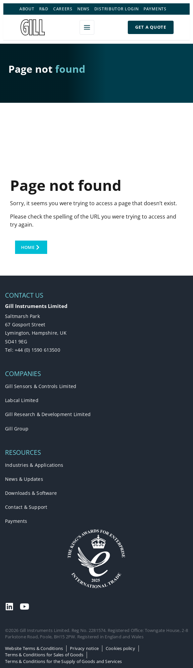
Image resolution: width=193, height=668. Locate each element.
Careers (63, 9)
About (26, 9)
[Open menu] (87, 27)
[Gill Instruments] (32, 27)
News (83, 9)
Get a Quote (150, 27)
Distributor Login (116, 9)
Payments (155, 9)
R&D (44, 9)
